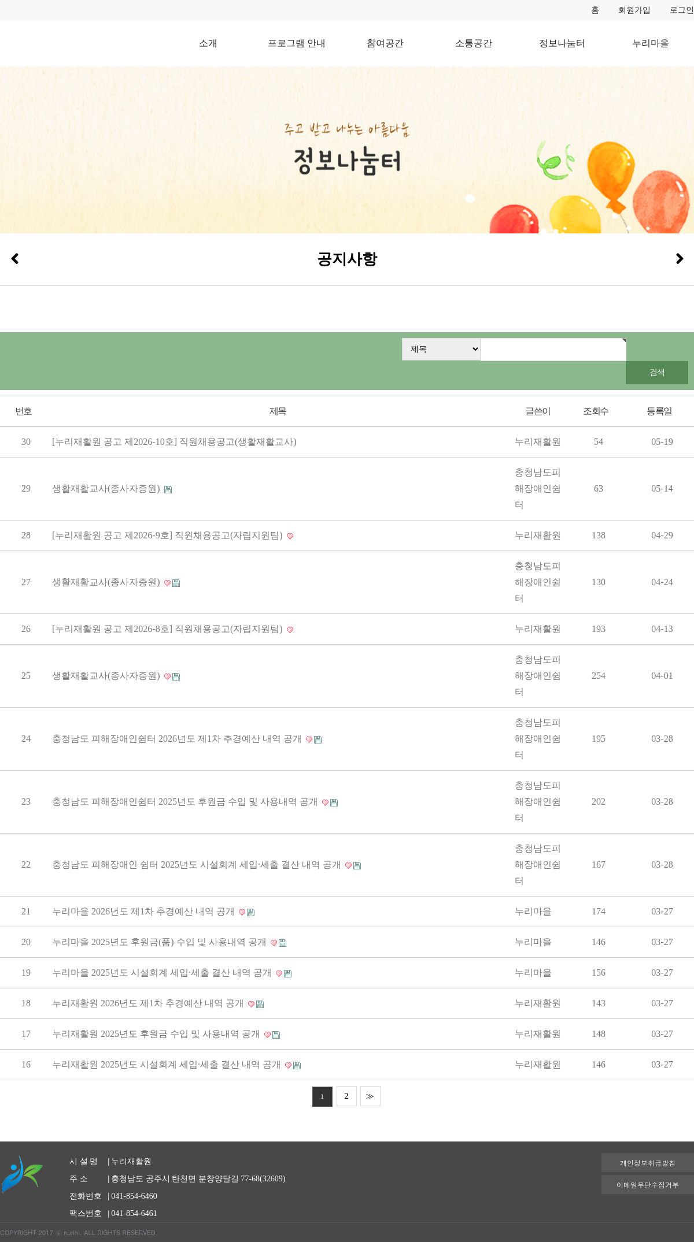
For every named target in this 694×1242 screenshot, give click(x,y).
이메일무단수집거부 (648, 1184)
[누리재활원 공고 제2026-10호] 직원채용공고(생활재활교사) (174, 442)
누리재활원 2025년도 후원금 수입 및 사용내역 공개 (157, 1034)
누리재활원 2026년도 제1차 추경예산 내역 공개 (149, 1003)
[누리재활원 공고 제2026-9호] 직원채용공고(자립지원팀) (168, 535)
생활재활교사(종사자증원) (107, 488)
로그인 (682, 10)
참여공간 (385, 43)
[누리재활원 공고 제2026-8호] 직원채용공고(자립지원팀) (168, 629)
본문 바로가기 (0, 0)
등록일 (659, 411)
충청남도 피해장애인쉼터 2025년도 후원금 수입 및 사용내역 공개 (186, 801)
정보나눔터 (562, 43)
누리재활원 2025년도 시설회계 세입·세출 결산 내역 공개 (167, 1064)
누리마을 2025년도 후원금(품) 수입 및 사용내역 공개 (160, 942)
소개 (208, 43)
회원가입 (634, 10)
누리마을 (650, 43)
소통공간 (473, 43)
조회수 (595, 411)
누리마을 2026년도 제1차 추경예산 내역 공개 (144, 911)
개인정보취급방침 (647, 1162)
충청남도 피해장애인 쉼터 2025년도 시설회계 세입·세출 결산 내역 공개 (198, 864)
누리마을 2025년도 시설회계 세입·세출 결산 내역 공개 (163, 972)
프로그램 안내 (297, 43)
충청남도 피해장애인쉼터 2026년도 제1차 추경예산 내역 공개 (178, 738)
